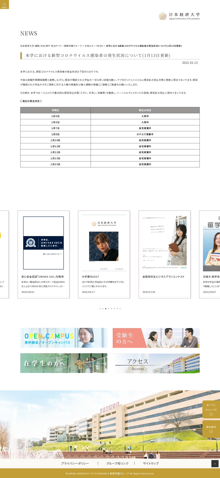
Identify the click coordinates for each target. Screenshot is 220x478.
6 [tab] (115, 309)
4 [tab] (109, 309)
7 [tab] (117, 309)
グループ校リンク (120, 462)
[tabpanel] (49, 254)
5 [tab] (112, 309)
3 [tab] (106, 309)
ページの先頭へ (215, 464)
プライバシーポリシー (75, 462)
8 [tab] (120, 309)
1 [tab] (100, 309)
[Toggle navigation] (4, 4)
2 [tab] (103, 309)
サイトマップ (151, 462)
